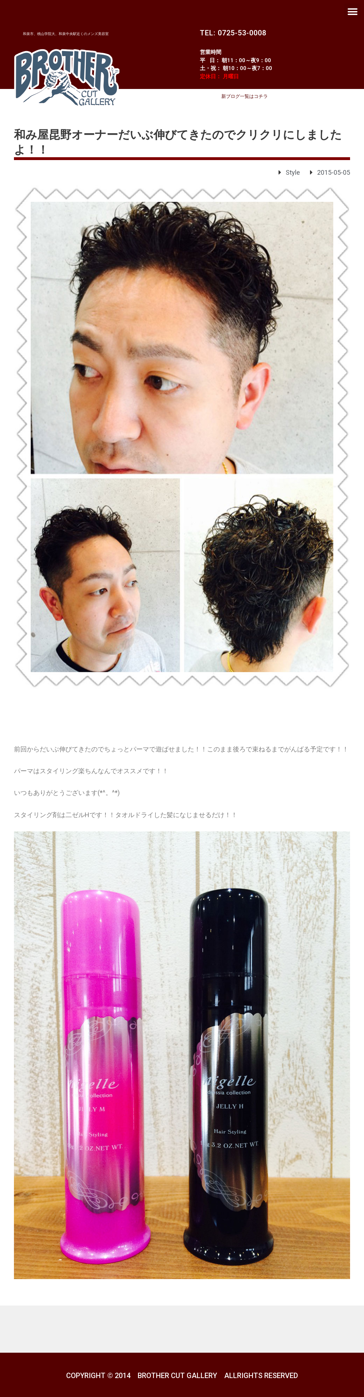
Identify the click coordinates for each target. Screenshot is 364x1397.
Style (293, 172)
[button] (352, 12)
